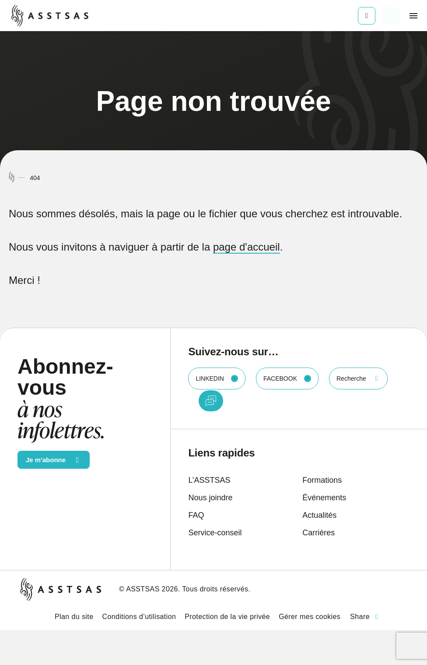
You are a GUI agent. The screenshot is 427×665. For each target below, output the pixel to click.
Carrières (318, 532)
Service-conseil (215, 532)
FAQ (196, 515)
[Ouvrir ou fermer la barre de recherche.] (391, 16)
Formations (322, 480)
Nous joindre (210, 497)
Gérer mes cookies (309, 616)
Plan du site (74, 616)
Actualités (319, 515)
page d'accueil (246, 247)
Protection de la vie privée (227, 616)
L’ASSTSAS (209, 480)
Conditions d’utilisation (139, 616)
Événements (324, 497)
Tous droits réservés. (216, 589)
